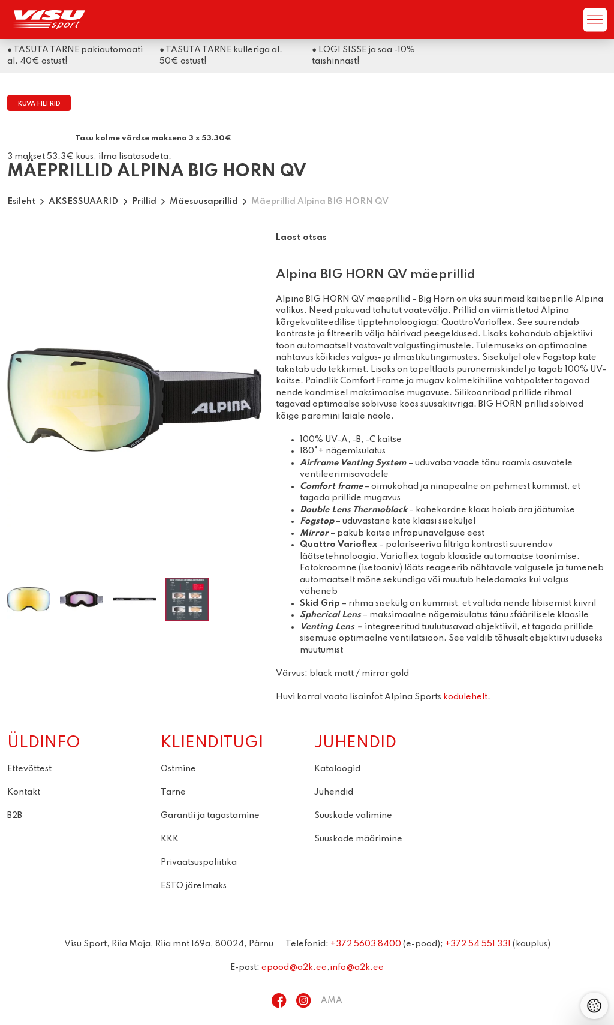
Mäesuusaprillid (204, 201)
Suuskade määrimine (358, 839)
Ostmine (178, 769)
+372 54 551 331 (478, 944)
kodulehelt (465, 697)
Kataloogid (337, 769)
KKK (170, 839)
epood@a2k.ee (294, 967)
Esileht (21, 201)
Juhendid (333, 792)
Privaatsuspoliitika (199, 862)
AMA (331, 1000)
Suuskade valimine (353, 815)
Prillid (144, 201)
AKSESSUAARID (83, 201)
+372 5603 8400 (365, 944)
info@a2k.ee (357, 967)
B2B (14, 815)
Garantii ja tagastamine (210, 815)
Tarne (173, 792)
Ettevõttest (29, 769)
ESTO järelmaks (194, 886)
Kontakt (23, 792)
